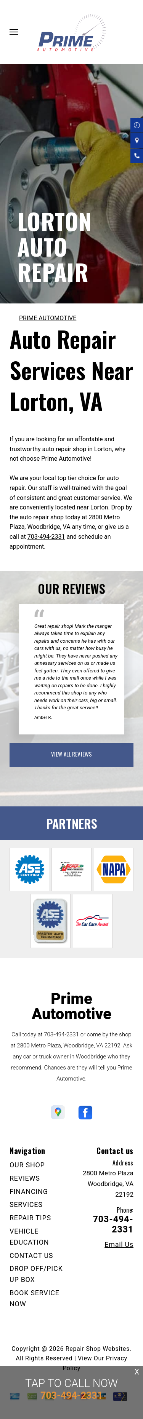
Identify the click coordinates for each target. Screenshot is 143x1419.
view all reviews (71, 754)
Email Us (118, 1244)
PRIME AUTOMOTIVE (47, 318)
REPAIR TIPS (30, 1218)
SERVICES (26, 1204)
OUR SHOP (27, 1165)
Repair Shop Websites (98, 1348)
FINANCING (29, 1192)
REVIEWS (25, 1178)
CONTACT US (31, 1255)
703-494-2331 (46, 536)
